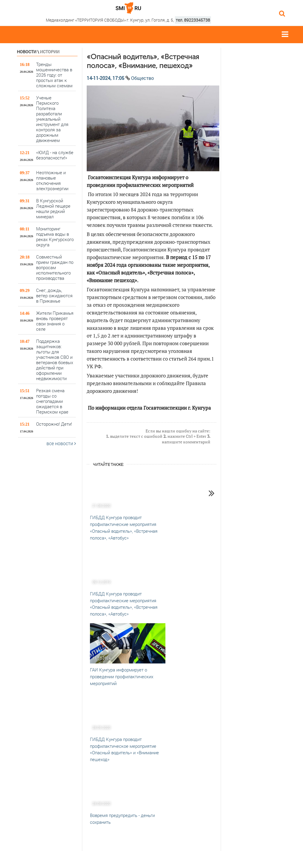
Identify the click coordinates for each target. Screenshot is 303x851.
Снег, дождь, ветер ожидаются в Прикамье (54, 295)
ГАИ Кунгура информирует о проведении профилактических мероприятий (121, 676)
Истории (49, 51)
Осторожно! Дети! (54, 424)
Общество (142, 78)
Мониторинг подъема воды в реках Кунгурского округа (55, 236)
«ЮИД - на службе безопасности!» (54, 155)
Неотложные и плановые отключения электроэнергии (52, 180)
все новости (61, 443)
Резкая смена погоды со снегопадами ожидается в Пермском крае (52, 400)
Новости (26, 51)
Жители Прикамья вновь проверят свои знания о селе (54, 321)
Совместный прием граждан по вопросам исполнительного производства (54, 267)
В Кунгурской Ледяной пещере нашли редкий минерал (53, 208)
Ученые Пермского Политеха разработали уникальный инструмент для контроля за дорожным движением (52, 119)
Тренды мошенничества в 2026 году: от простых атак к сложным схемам (54, 74)
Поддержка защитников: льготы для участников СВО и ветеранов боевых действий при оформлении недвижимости (54, 359)
